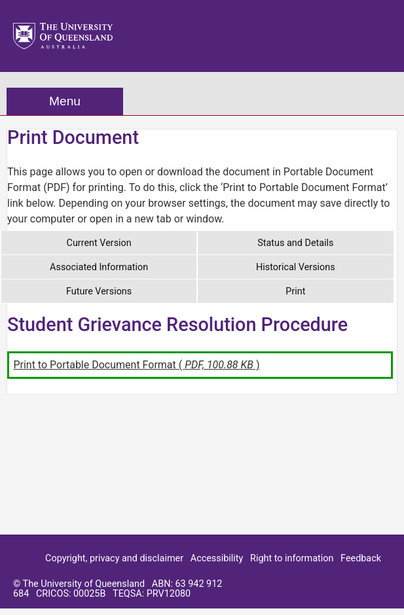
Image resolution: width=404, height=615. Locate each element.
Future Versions (99, 291)
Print (295, 291)
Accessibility (217, 558)
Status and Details (295, 243)
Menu (65, 101)
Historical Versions (295, 267)
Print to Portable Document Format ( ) (136, 365)
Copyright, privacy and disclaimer (114, 558)
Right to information (291, 558)
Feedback (360, 558)
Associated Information (99, 267)
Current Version (99, 243)
